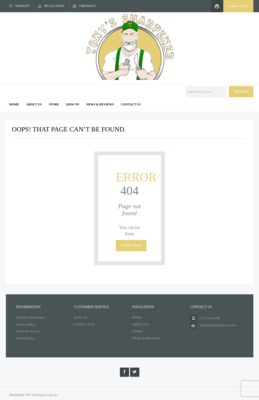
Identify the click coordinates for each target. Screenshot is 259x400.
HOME (137, 317)
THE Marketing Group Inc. (41, 395)
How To (72, 104)
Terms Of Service (28, 331)
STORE (137, 331)
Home (14, 104)
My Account (54, 6)
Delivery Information (30, 317)
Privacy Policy (25, 324)
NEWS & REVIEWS (146, 338)
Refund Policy (25, 338)
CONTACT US (84, 324)
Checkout (87, 6)
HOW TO (80, 317)
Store (54, 104)
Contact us (131, 104)
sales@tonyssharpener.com (218, 325)
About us (34, 104)
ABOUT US (140, 324)
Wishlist (23, 6)
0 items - (238, 6)
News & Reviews (100, 104)
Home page (131, 245)
